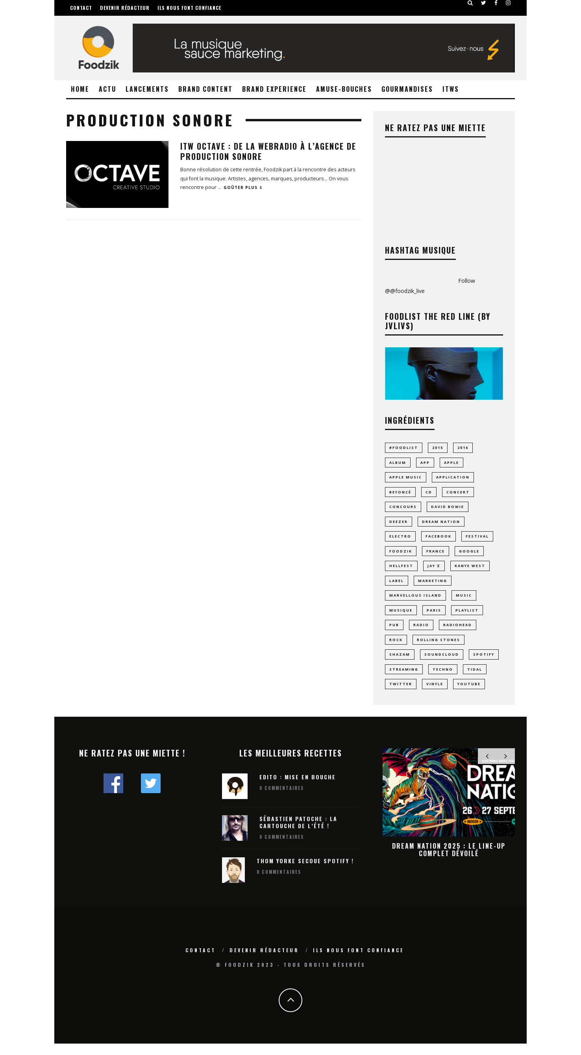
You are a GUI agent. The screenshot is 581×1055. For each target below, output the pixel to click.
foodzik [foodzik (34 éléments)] (400, 555)
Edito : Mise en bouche (297, 788)
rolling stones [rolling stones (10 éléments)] (438, 648)
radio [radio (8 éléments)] (421, 632)
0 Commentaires (281, 799)
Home (80, 89)
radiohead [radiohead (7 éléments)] (457, 632)
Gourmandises (407, 89)
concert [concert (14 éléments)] (458, 494)
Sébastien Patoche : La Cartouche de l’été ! (298, 833)
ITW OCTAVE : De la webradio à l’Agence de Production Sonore (268, 151)
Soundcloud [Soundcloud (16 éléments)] (441, 663)
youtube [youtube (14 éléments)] (469, 694)
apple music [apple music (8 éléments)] (405, 478)
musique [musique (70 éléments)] (401, 617)
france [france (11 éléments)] (435, 555)
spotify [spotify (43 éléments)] (483, 663)
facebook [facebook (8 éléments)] (438, 540)
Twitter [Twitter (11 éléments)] (400, 694)
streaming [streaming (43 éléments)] (403, 679)
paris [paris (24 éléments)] (434, 617)
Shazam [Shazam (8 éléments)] (399, 663)
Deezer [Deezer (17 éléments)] (398, 524)
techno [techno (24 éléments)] (443, 679)
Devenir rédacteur (125, 7)
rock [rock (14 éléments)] (396, 648)
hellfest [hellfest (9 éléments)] (401, 571)
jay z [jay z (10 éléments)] (433, 571)
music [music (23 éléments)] (464, 601)
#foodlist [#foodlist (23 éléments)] (403, 447)
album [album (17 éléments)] (397, 462)
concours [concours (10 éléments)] (403, 509)
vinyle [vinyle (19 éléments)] (434, 694)
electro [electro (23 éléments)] (400, 540)
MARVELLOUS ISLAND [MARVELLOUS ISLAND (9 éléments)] (415, 601)
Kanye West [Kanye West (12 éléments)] (470, 571)
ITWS (450, 89)
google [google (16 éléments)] (469, 555)
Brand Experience (274, 89)
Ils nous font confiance (189, 7)
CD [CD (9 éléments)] (429, 494)
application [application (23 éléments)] (453, 478)
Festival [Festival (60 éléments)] (477, 540)
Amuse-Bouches (344, 89)
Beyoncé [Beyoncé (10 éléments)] (400, 494)
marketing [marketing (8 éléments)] (432, 586)
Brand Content (205, 89)
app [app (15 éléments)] (425, 462)
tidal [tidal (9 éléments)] (474, 679)
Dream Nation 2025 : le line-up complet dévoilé (448, 860)
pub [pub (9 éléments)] (394, 632)
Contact (81, 7)
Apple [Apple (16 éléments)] (451, 462)
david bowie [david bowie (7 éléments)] (447, 509)
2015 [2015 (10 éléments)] (437, 447)
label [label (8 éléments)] (396, 586)
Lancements (147, 89)
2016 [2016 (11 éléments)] (462, 447)
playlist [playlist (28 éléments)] (467, 617)
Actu (107, 89)
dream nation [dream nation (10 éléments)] (441, 524)
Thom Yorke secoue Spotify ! (305, 872)
